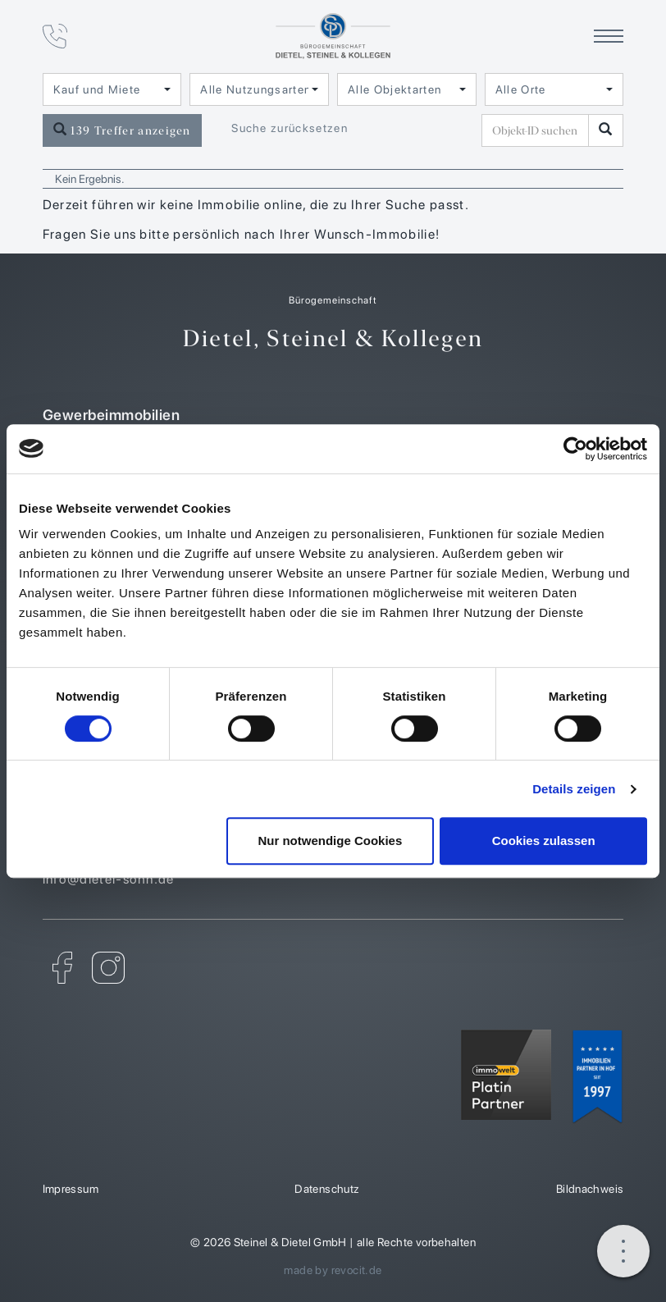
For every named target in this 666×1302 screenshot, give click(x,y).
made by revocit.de (332, 1270)
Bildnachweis (590, 1188)
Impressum (71, 1188)
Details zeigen (573, 789)
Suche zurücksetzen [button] (289, 128)
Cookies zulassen (543, 840)
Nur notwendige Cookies (330, 840)
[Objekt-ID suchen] (538, 130)
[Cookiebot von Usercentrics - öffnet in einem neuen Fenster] (575, 448)
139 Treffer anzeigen (122, 130)
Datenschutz (326, 1188)
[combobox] (112, 89)
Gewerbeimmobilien (333, 414)
